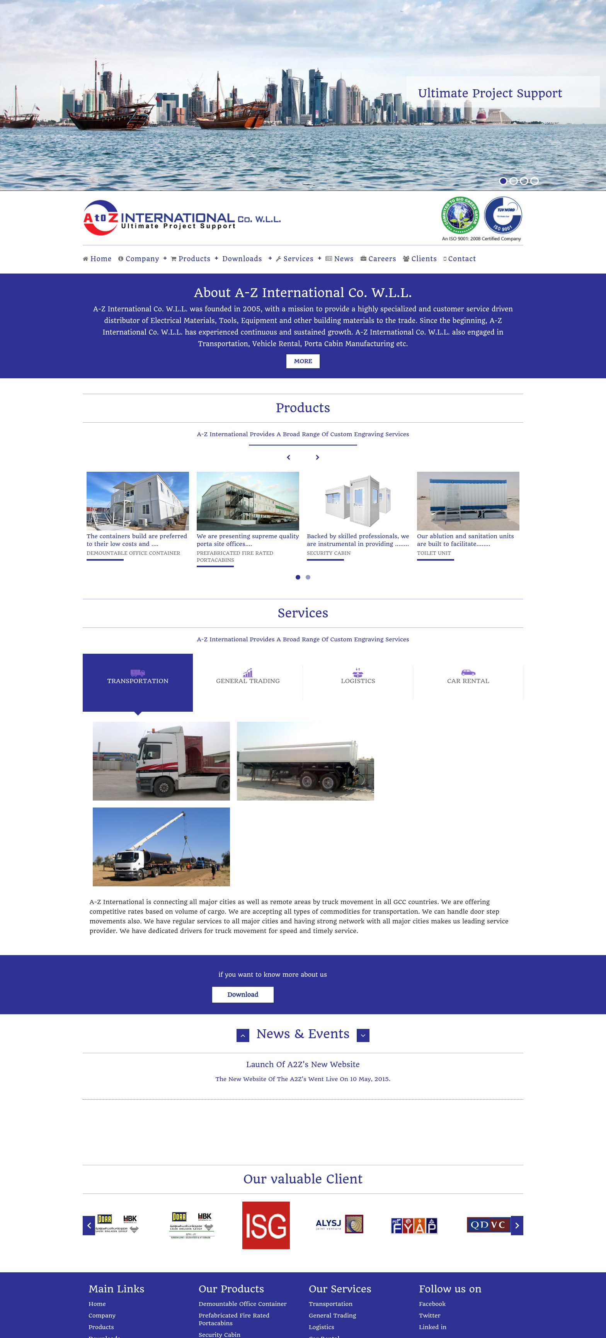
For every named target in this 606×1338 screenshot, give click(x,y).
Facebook (432, 1201)
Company (138, 259)
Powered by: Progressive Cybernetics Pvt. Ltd (303, 1329)
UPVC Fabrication (224, 1290)
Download (363, 888)
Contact (460, 259)
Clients (420, 259)
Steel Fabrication (223, 1255)
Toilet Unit (214, 1243)
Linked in (432, 1224)
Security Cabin (219, 1232)
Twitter (430, 1212)
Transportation (330, 1201)
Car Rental (324, 1236)
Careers (379, 259)
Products (191, 259)
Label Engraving (222, 1266)
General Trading (332, 1212)
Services (295, 259)
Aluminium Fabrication (232, 1278)
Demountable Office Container (243, 1201)
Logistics (321, 1224)
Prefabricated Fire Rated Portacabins (234, 1216)
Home (97, 259)
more (303, 361)
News (339, 259)
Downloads (242, 259)
